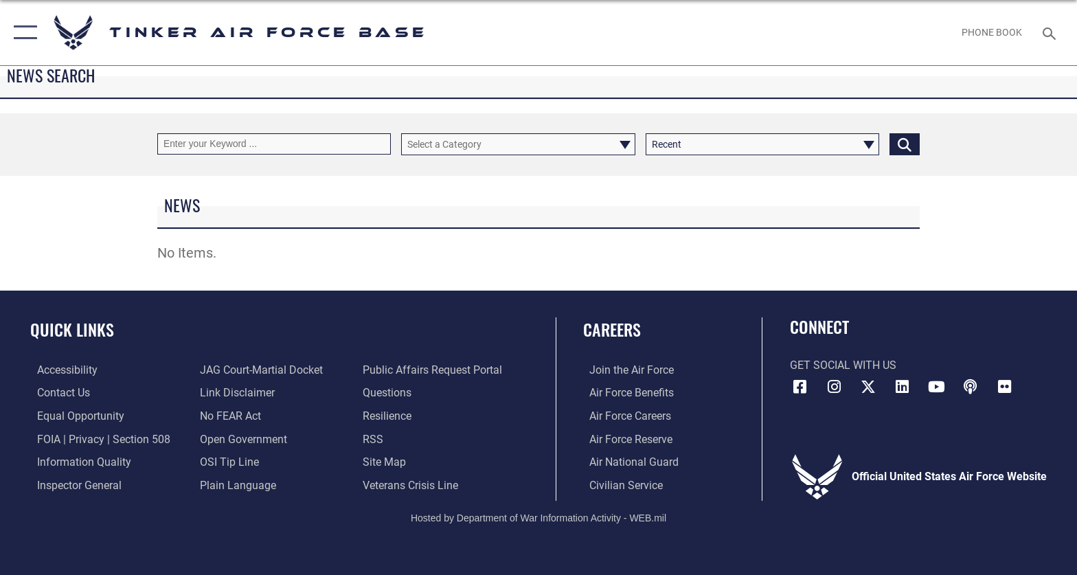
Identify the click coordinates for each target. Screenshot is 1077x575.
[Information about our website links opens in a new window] (235, 392)
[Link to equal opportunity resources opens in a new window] (73, 415)
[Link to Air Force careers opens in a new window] (624, 415)
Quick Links (72, 329)
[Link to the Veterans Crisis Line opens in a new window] (412, 484)
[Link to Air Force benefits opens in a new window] (625, 392)
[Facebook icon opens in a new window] (800, 386)
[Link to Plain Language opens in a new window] (236, 484)
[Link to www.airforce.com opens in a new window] (625, 369)
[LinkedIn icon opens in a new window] (902, 386)
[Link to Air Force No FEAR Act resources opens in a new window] (228, 415)
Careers (612, 329)
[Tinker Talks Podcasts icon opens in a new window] (970, 386)
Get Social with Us (843, 365)
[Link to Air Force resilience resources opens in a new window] (389, 415)
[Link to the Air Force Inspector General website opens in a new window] (72, 484)
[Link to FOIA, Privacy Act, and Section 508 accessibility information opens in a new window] (96, 438)
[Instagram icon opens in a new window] (834, 386)
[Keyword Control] (274, 144)
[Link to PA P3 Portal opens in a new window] (434, 369)
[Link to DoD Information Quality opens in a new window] (77, 461)
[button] (22, 32)
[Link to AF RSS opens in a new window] (375, 438)
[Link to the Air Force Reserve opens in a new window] (624, 438)
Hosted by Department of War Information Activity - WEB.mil (538, 516)
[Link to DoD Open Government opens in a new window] (241, 438)
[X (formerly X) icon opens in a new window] (868, 386)
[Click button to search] (904, 144)
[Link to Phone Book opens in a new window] (992, 32)
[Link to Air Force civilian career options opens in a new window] (620, 484)
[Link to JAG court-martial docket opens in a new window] (259, 369)
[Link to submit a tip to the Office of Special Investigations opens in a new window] (227, 461)
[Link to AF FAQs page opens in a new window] (389, 392)
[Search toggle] (1051, 32)
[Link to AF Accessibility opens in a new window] (60, 369)
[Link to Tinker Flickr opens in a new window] (1005, 386)
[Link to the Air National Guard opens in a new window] (627, 461)
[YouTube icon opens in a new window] (936, 386)
